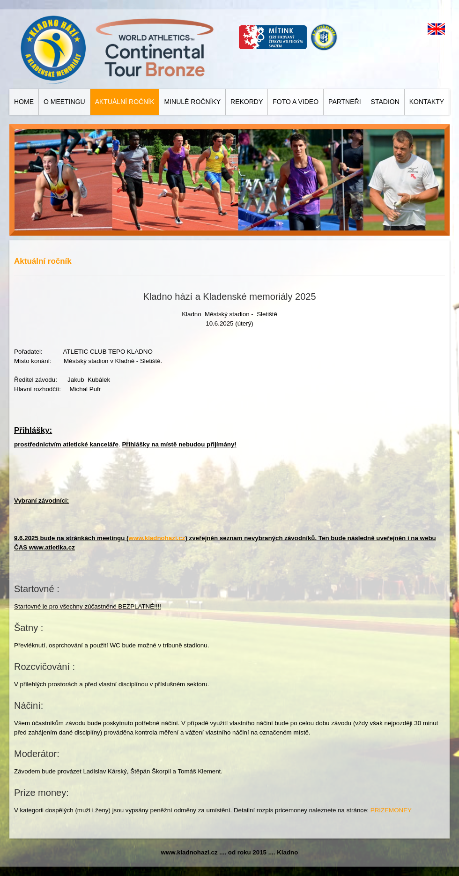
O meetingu (64, 101)
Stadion (385, 101)
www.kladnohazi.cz (156, 538)
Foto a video (295, 101)
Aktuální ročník (125, 101)
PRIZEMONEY (391, 810)
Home (24, 101)
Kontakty (426, 101)
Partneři (344, 101)
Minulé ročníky (192, 101)
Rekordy (246, 101)
